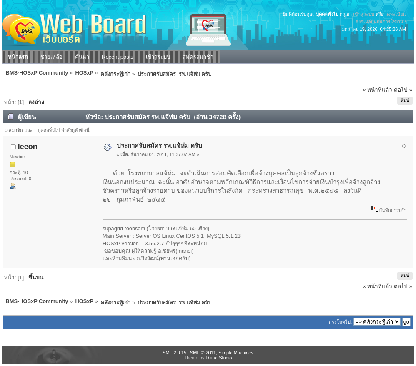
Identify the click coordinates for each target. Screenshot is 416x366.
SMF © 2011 (203, 352)
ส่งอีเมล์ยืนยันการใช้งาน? (381, 21)
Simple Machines (235, 352)
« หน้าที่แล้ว (377, 90)
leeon (28, 146)
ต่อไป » (403, 90)
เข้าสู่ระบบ (363, 14)
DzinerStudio (218, 357)
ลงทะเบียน (395, 14)
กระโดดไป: (340, 321)
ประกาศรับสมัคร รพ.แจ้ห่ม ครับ (160, 145)
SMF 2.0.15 (174, 352)
